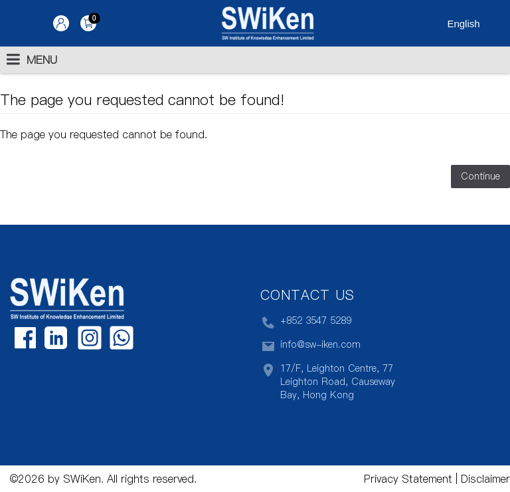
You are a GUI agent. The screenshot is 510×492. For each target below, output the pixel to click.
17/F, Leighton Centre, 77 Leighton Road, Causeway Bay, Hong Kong (327, 381)
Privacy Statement (408, 478)
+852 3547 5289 (305, 322)
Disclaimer (484, 478)
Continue (480, 176)
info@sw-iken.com (310, 346)
